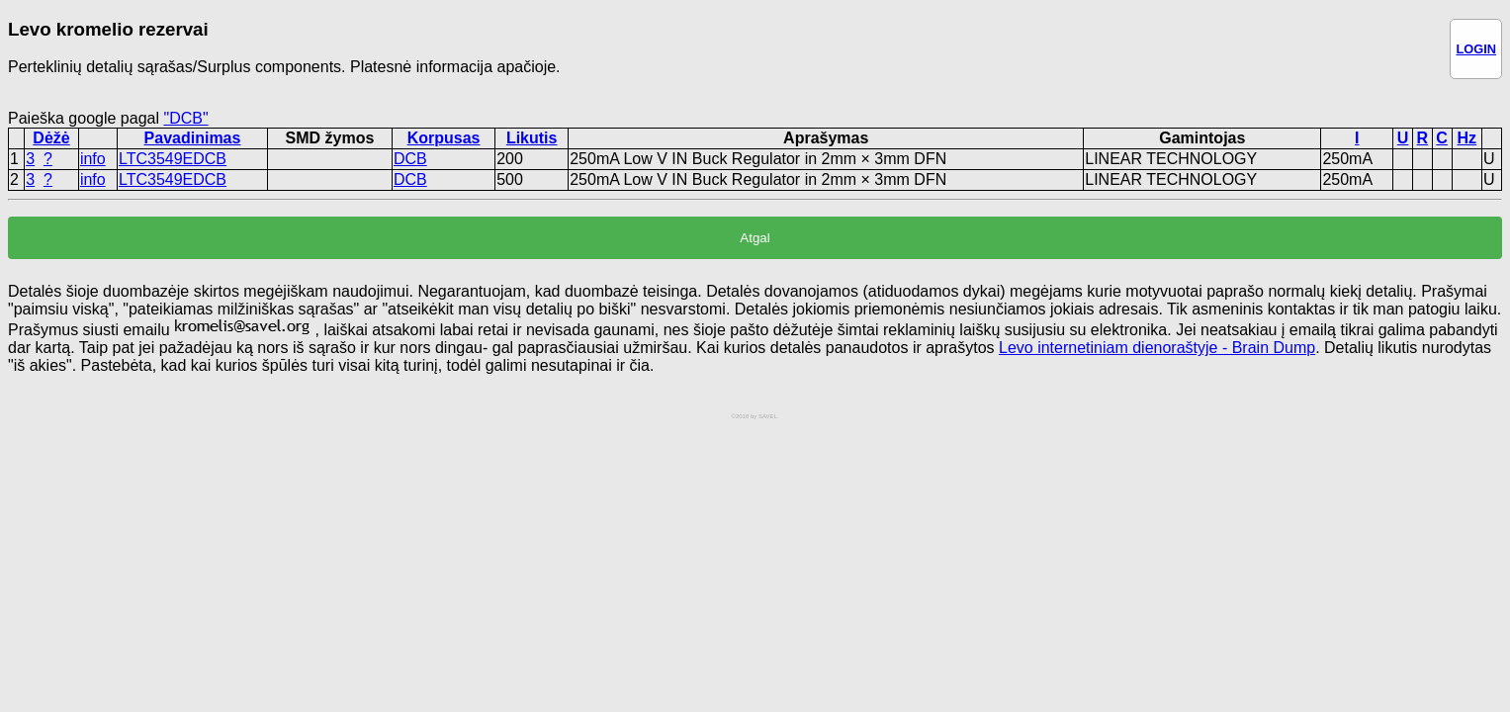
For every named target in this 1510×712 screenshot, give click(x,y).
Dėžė (51, 138)
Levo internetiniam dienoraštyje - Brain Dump (1157, 347)
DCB (410, 158)
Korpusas (444, 138)
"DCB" (185, 118)
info (93, 158)
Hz (1467, 138)
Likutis (532, 138)
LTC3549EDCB (172, 158)
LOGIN (1476, 49)
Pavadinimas (192, 138)
